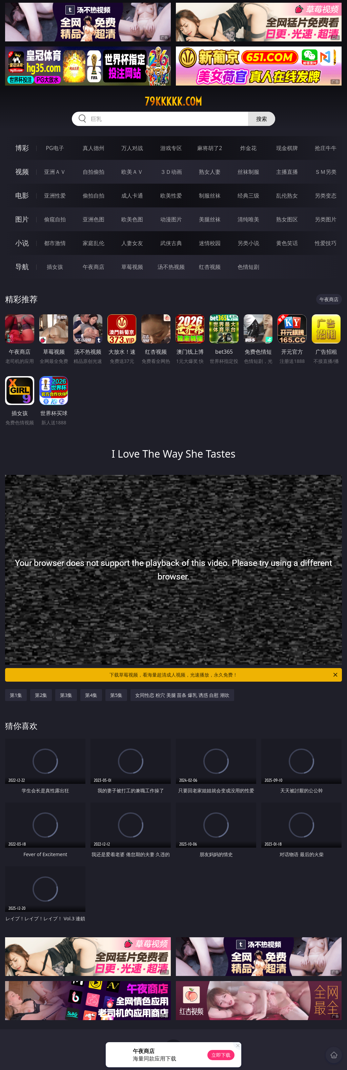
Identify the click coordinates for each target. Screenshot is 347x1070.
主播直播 (287, 172)
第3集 (66, 695)
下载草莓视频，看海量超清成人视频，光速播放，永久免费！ (224, 675)
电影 (22, 195)
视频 (22, 171)
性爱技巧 (325, 243)
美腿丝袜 (210, 219)
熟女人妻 (210, 172)
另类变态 (325, 195)
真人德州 (93, 148)
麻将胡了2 (209, 148)
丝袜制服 (248, 172)
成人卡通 (132, 195)
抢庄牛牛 (325, 148)
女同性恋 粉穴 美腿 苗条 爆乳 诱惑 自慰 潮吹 (182, 695)
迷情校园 (210, 243)
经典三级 (248, 195)
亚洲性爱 (55, 195)
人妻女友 (132, 243)
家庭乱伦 (93, 243)
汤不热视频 (171, 267)
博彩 (22, 147)
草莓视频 (132, 267)
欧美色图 (132, 219)
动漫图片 (171, 219)
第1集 (16, 695)
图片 (22, 219)
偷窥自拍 (55, 219)
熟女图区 (287, 219)
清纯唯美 (248, 219)
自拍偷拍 (93, 172)
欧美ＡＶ (132, 172)
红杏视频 (210, 267)
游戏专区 (171, 148)
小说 (22, 242)
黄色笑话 (287, 243)
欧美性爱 (171, 195)
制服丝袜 (210, 195)
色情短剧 (248, 267)
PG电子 (55, 148)
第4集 (91, 695)
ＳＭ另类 (325, 172)
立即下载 (220, 1055)
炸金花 (248, 148)
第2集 (41, 695)
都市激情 (55, 243)
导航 (22, 266)
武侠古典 (171, 243)
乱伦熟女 (287, 195)
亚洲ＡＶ (55, 172)
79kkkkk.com (173, 101)
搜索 (261, 119)
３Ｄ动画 (171, 172)
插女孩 (55, 267)
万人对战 (132, 148)
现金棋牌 (287, 148)
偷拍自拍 (93, 195)
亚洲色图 (93, 219)
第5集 (116, 695)
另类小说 (248, 243)
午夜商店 (93, 267)
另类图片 (325, 219)
